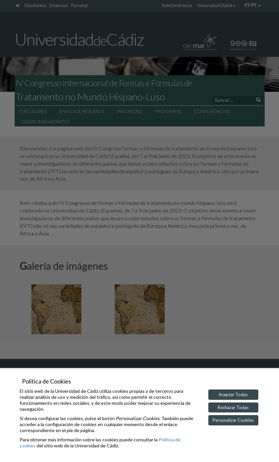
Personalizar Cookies (233, 420)
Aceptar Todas (233, 394)
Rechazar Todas (233, 407)
